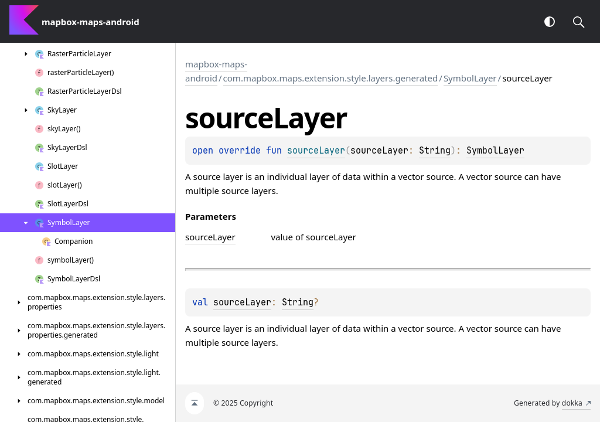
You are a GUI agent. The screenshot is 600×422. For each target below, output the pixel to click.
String (435, 150)
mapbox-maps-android (216, 71)
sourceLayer (242, 302)
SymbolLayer (470, 78)
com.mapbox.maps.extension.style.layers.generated (330, 78)
